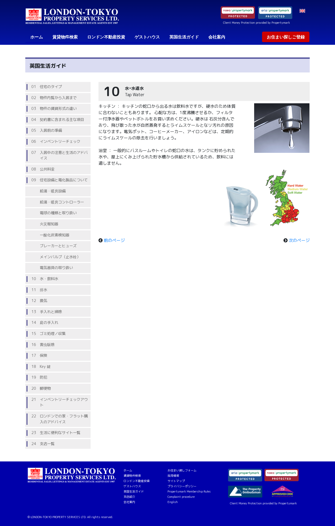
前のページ (114, 240)
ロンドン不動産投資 (106, 37)
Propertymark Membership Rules (189, 491)
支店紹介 (129, 497)
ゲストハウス (147, 37)
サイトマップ (176, 481)
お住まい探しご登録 (286, 37)
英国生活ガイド (184, 37)
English (173, 502)
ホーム (37, 36)
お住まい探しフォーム (182, 470)
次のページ (299, 240)
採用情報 (173, 476)
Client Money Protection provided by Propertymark (256, 23)
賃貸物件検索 (65, 37)
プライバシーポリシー (182, 486)
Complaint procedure (181, 497)
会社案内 (216, 37)
